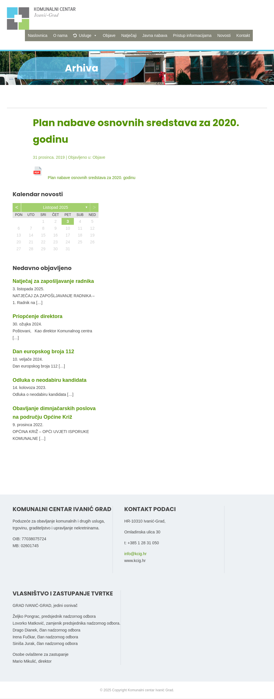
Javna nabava (154, 35)
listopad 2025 (55, 207)
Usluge (85, 35)
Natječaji (129, 35)
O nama (60, 35)
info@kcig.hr (135, 553)
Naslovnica (37, 35)
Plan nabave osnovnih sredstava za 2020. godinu (91, 177)
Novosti (224, 35)
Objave (109, 35)
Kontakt (243, 35)
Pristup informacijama (192, 35)
